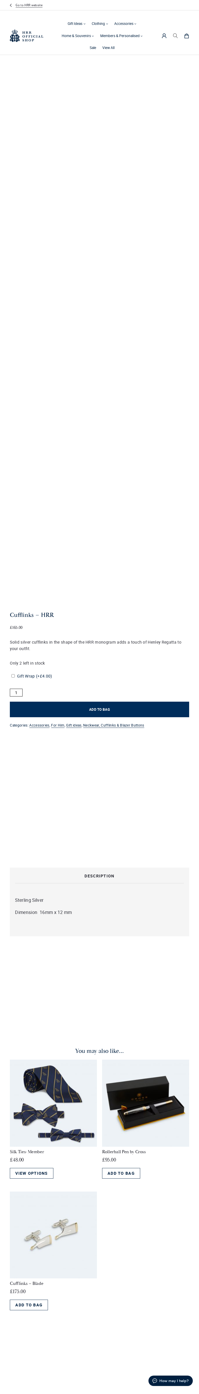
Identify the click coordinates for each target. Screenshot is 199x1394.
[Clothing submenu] (107, 24)
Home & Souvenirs (76, 35)
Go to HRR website (29, 5)
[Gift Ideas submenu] (84, 24)
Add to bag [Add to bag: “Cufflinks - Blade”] (28, 1305)
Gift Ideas (75, 23)
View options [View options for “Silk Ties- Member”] (31, 1173)
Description (99, 876)
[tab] (99, 876)
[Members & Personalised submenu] (141, 36)
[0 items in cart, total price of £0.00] (186, 35)
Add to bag (99, 709)
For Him (57, 725)
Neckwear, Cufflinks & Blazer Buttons (113, 725)
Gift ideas (73, 725)
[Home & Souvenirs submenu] (93, 36)
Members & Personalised (120, 35)
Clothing (98, 23)
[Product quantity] (16, 692)
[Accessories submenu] (135, 24)
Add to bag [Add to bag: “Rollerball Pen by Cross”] (121, 1173)
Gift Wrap (34, 676)
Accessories (123, 23)
